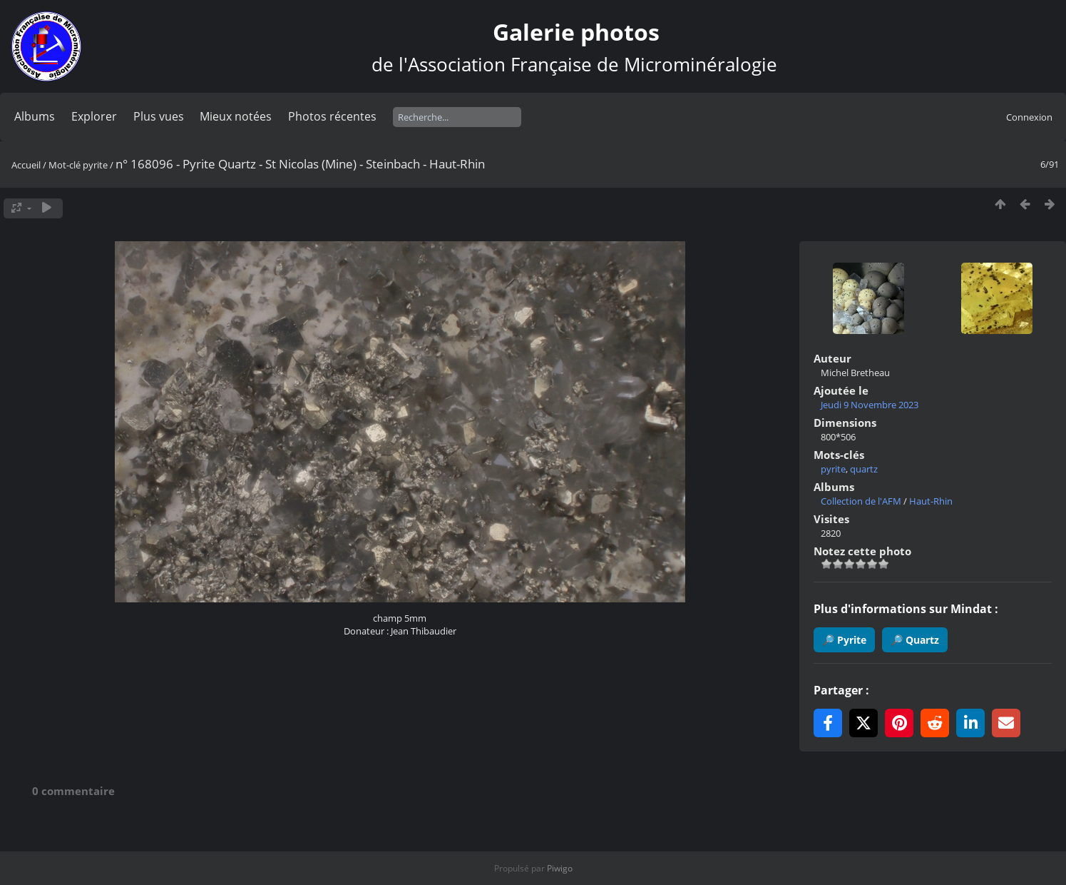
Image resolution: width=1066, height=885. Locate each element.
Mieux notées (236, 116)
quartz (864, 468)
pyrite (95, 164)
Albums (34, 116)
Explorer (94, 116)
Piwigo (560, 868)
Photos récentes (332, 116)
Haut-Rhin (931, 501)
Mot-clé (64, 164)
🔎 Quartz (915, 640)
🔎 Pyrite (844, 640)
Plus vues (158, 116)
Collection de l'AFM (861, 501)
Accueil (26, 164)
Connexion (1029, 117)
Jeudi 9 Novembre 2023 (869, 404)
